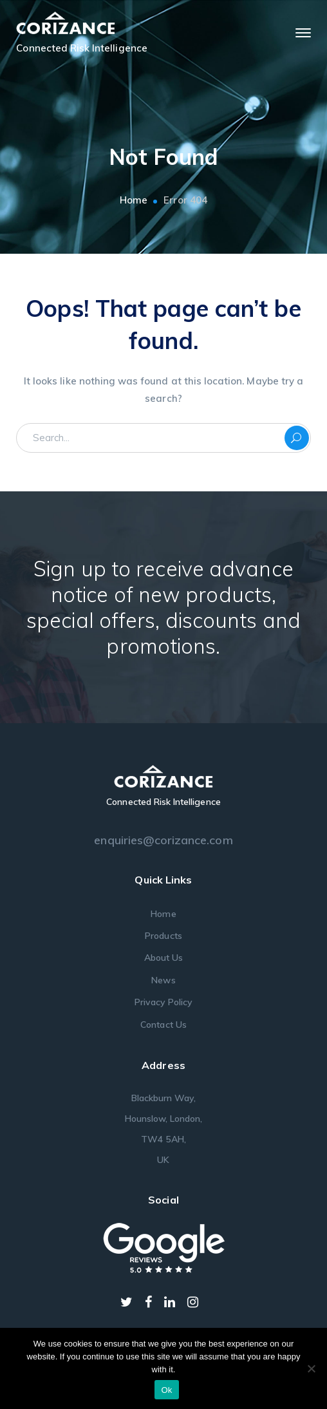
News (163, 980)
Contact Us (163, 1024)
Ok (166, 1390)
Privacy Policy (164, 1002)
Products (163, 935)
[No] (310, 1368)
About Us (163, 957)
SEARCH (297, 438)
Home (133, 200)
